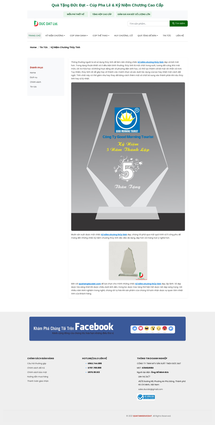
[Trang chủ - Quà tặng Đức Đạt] (45, 23)
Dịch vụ (33, 77)
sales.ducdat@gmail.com (150, 389)
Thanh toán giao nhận (38, 381)
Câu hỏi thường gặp (36, 363)
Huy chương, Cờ (123, 35)
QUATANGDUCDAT (142, 416)
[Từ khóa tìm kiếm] (148, 23)
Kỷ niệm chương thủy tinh (65, 47)
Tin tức (167, 35)
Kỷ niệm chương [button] (54, 35)
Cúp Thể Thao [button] (100, 35)
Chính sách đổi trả (36, 367)
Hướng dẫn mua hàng (37, 376)
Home (33, 47)
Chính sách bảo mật (37, 372)
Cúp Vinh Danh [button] (78, 35)
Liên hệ (180, 35)
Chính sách (35, 82)
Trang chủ (34, 35)
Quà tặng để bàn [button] (147, 35)
